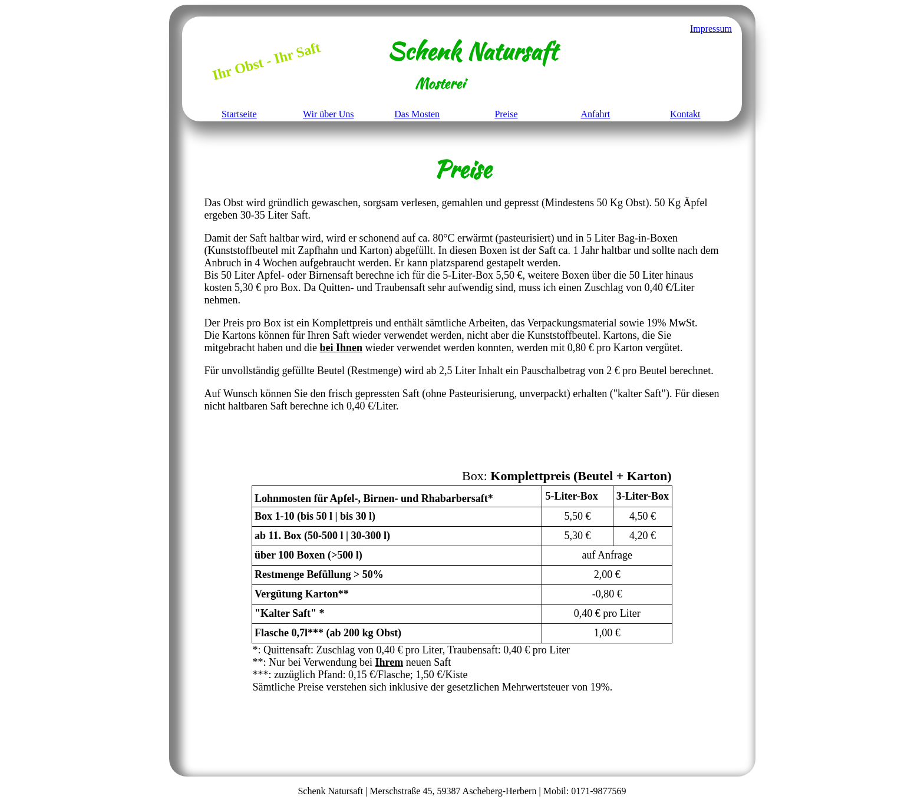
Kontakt (685, 114)
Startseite (239, 114)
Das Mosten (417, 114)
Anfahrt (595, 114)
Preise (505, 114)
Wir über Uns (328, 114)
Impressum (711, 29)
